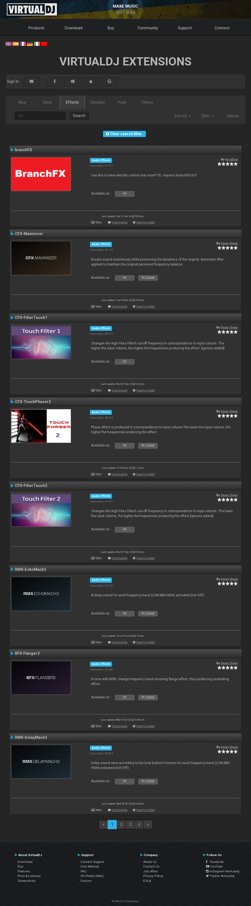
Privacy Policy (153, 876)
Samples (97, 102)
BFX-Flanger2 (27, 653)
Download (73, 28)
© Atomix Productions (125, 901)
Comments (119, 222)
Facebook (215, 862)
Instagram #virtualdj (222, 871)
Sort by (182, 116)
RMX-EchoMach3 (30, 569)
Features (24, 871)
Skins (47, 102)
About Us (150, 862)
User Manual (90, 866)
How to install (145, 222)
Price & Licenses (29, 876)
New (22, 102)
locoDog (231, 159)
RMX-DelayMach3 (31, 737)
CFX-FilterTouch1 (31, 317)
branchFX (23, 150)
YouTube (214, 866)
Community (148, 28)
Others (147, 102)
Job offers (150, 871)
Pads (122, 102)
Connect (222, 28)
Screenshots (27, 881)
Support (185, 28)
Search (79, 115)
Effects (72, 102)
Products (36, 28)
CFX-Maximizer (29, 234)
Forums (86, 881)
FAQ (84, 871)
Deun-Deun (229, 243)
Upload (233, 116)
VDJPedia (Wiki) (92, 876)
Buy (111, 28)
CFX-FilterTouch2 (31, 485)
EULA (147, 881)
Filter (208, 116)
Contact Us (151, 866)
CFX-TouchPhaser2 (33, 402)
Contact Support (92, 862)
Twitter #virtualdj (220, 876)
